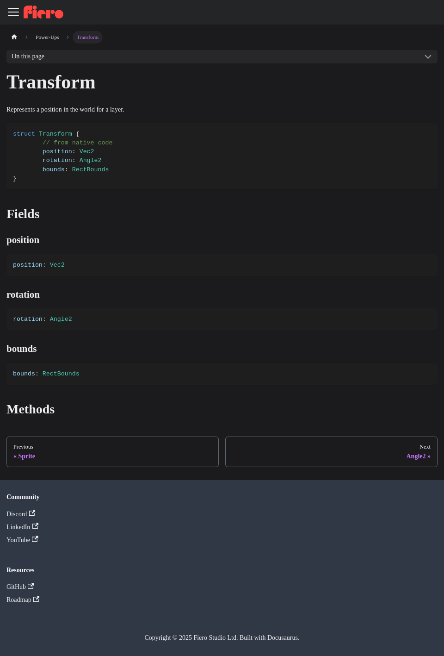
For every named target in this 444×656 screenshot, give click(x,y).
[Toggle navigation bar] (13, 12)
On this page (28, 56)
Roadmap (22, 600)
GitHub (20, 587)
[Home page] (14, 37)
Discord (20, 514)
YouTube (22, 540)
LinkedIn (22, 527)
